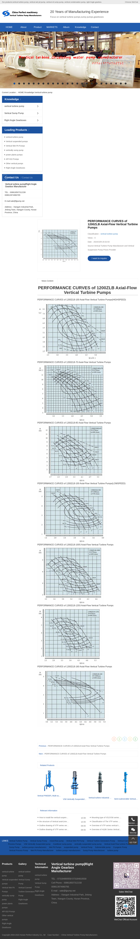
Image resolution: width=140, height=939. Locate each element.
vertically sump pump (14, 150)
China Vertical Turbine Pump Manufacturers (79, 935)
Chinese (128, 2)
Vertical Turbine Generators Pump (101, 841)
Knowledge (80, 27)
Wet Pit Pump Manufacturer (42, 850)
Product (38, 27)
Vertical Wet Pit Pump (75, 841)
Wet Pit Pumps (55, 847)
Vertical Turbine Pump (18, 841)
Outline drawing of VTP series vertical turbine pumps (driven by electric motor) (62, 829)
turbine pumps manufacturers (34, 847)
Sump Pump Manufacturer (94, 850)
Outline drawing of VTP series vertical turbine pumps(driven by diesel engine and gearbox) (62, 825)
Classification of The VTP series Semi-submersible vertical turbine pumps (115, 821)
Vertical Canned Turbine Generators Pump (26, 892)
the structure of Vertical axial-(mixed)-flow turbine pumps (62, 821)
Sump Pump (14, 847)
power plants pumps (14, 155)
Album (66, 27)
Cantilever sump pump (62, 844)
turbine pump (112, 850)
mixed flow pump (57, 841)
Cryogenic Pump (120, 847)
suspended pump (71, 847)
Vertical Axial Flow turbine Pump (117, 844)
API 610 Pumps (12, 159)
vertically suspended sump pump (88, 844)
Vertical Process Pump (18, 850)
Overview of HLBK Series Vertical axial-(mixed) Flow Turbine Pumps (115, 829)
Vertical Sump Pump (14, 113)
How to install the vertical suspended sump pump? (60, 817)
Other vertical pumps (14, 163)
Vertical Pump (87, 847)
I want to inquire (99, 258)
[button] (14, 83)
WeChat (135, 2)
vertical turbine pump (43, 92)
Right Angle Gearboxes (15, 120)
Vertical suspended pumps (17, 141)
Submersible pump (103, 847)
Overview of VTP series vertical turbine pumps (111, 825)
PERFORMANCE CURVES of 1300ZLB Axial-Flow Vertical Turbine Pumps (75, 754)
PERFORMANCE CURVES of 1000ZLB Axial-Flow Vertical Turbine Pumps (79, 746)
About (23, 27)
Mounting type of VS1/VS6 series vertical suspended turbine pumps (115, 817)
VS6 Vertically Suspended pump (37, 844)
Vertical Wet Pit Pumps (15, 146)
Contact (95, 27)
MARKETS (51, 27)
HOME (9, 27)
